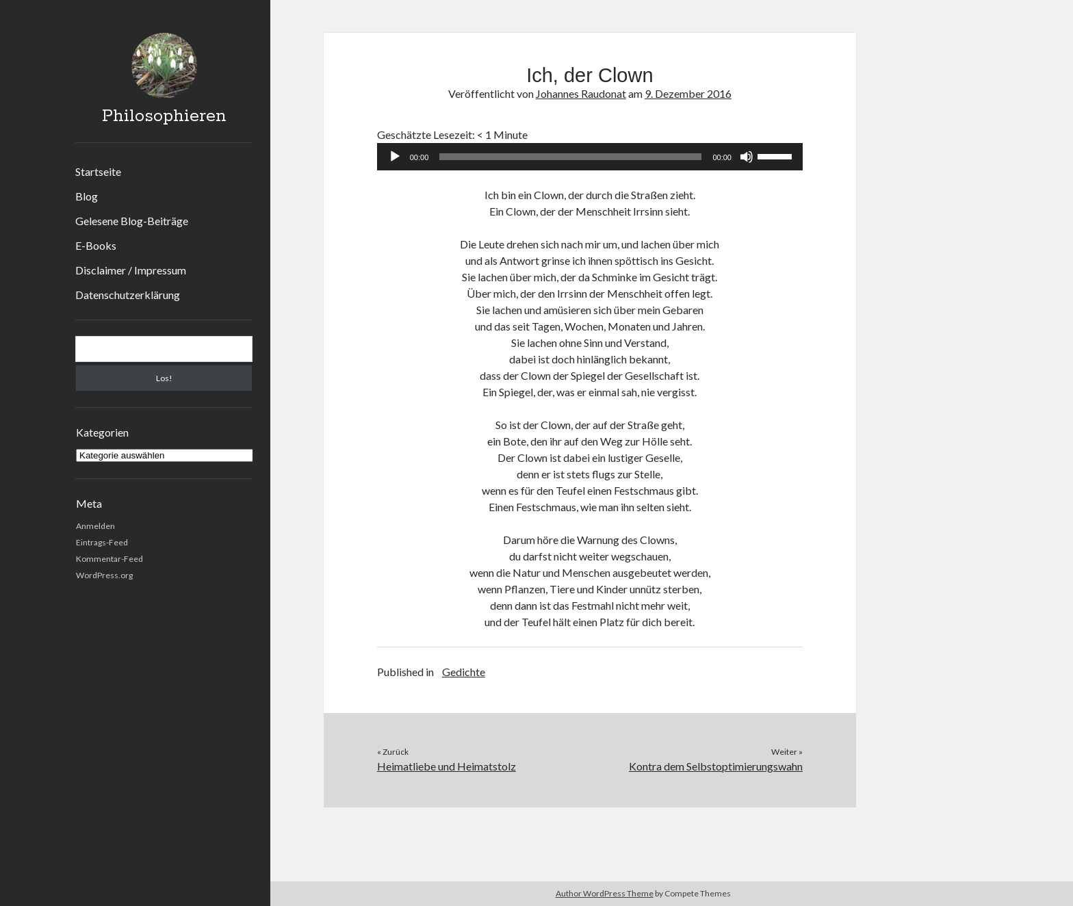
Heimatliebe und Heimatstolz (446, 766)
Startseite (98, 171)
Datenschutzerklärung (127, 294)
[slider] (570, 156)
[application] (590, 156)
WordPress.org (104, 575)
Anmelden (95, 526)
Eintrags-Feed (102, 542)
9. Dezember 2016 (688, 93)
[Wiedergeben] (395, 157)
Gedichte (463, 671)
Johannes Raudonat (581, 93)
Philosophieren (164, 116)
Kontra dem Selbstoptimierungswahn (716, 766)
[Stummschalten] (746, 157)
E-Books (95, 245)
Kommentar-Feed (109, 559)
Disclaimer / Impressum (130, 269)
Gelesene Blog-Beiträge (131, 220)
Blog (86, 196)
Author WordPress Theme (605, 893)
